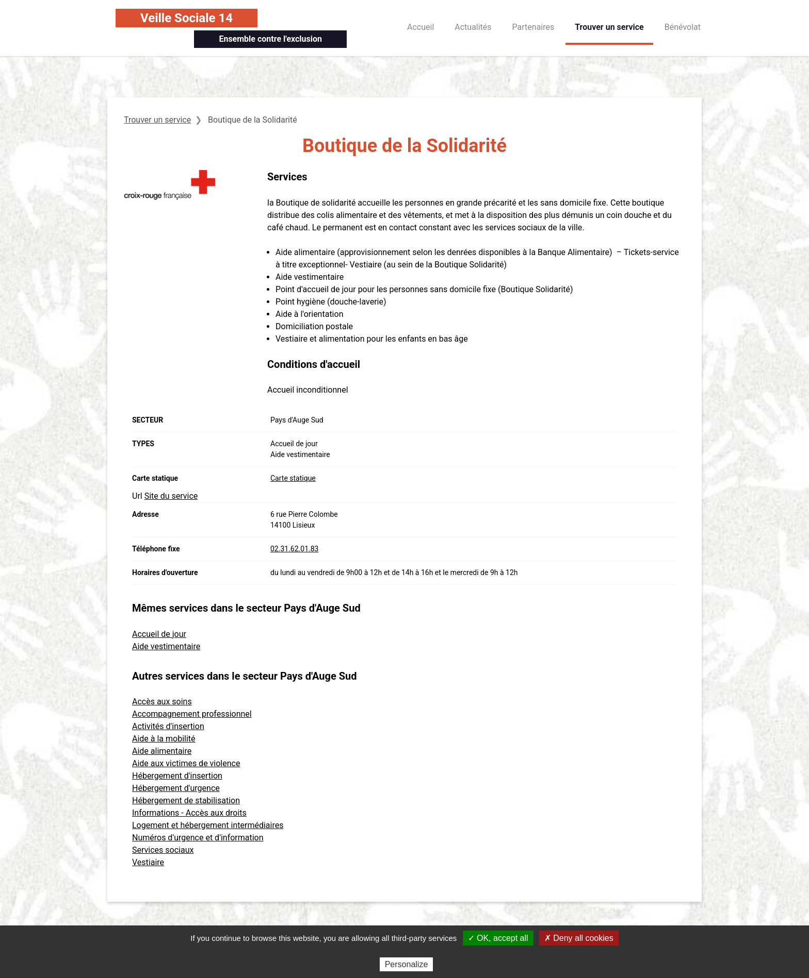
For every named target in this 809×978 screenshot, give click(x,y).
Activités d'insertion (168, 726)
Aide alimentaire (161, 751)
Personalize (406, 964)
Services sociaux (162, 850)
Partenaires (533, 27)
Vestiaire (148, 862)
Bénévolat (683, 27)
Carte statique (293, 478)
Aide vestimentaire (166, 646)
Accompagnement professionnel (192, 714)
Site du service (171, 496)
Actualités (473, 27)
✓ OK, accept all (498, 938)
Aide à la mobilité (164, 739)
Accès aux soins (162, 701)
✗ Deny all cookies (578, 938)
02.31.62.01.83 (294, 549)
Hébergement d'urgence (176, 788)
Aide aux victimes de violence (186, 763)
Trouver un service (609, 27)
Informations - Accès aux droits (189, 813)
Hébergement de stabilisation (186, 800)
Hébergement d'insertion (177, 776)
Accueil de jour (159, 634)
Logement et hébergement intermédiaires (207, 825)
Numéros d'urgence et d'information (198, 837)
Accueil (420, 27)
